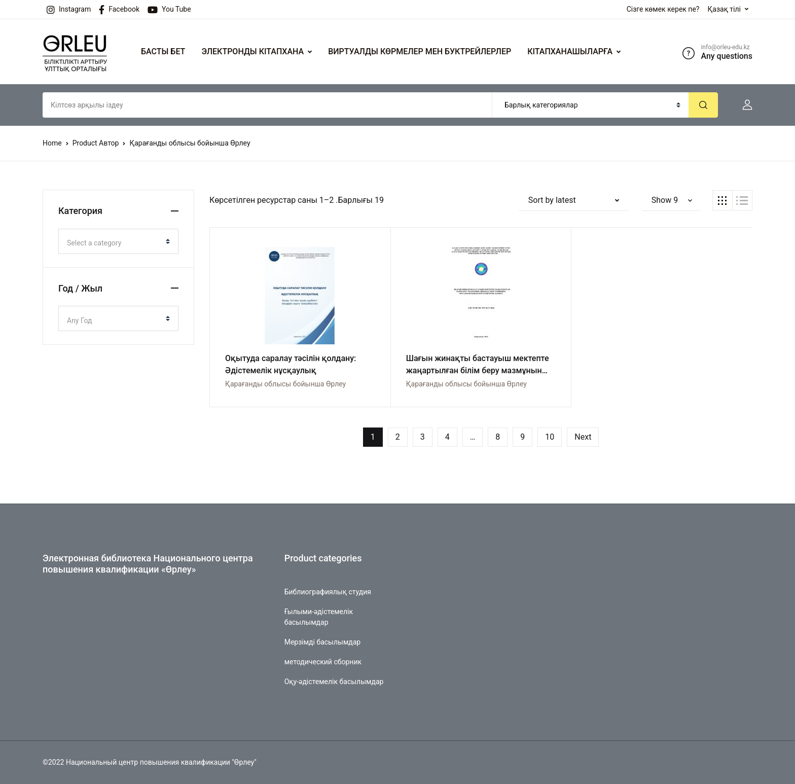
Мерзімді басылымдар (322, 642)
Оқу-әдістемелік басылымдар (334, 682)
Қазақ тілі (724, 9)
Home (52, 143)
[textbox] (114, 243)
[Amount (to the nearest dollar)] (267, 105)
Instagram (69, 9)
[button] (743, 105)
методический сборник (323, 662)
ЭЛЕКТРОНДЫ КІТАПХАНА (252, 51)
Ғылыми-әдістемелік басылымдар (318, 617)
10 (549, 437)
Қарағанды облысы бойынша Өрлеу (285, 384)
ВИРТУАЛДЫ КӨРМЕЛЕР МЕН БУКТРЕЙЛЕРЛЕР (419, 51)
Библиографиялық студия (327, 592)
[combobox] (118, 241)
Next (582, 437)
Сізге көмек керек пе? (663, 9)
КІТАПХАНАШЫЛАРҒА (569, 51)
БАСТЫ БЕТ (163, 51)
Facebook (119, 9)
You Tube (169, 9)
